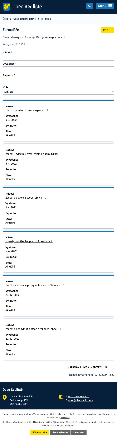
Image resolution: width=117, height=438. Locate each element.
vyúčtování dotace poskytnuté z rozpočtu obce (35, 285)
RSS (108, 30)
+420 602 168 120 (78, 396)
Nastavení (78, 432)
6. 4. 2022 (11, 119)
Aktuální (10, 135)
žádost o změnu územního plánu (27, 110)
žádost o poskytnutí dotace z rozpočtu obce (33, 328)
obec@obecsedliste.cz (80, 400)
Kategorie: (8, 44)
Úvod (5, 18)
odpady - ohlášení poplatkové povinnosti (31, 241)
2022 (22, 44)
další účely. (65, 417)
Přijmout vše (40, 432)
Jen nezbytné (60, 432)
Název (6, 52)
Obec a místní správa (24, 18)
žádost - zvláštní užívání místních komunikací (34, 153)
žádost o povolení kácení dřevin (26, 197)
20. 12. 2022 (12, 294)
